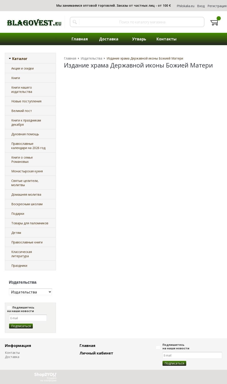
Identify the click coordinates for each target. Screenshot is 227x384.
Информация (18, 345)
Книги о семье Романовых (22, 159)
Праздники (19, 265)
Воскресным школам (27, 204)
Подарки (17, 213)
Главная (87, 345)
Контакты (12, 352)
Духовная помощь (25, 134)
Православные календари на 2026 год (28, 145)
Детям (16, 233)
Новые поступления (26, 101)
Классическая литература (21, 254)
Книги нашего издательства (21, 89)
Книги (15, 78)
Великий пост (21, 111)
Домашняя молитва (26, 194)
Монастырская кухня (27, 171)
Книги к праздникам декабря (26, 122)
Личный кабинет (96, 353)
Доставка (12, 357)
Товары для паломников (29, 223)
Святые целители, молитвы (25, 183)
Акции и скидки (22, 68)
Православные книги (27, 242)
